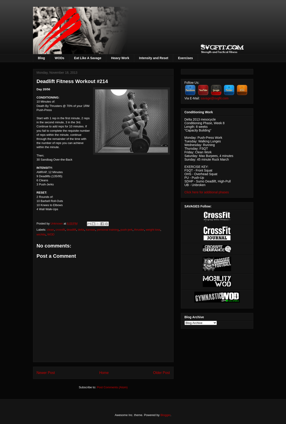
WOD (50, 234)
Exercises (185, 58)
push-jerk (126, 229)
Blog (41, 58)
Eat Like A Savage (87, 58)
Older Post (161, 373)
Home (104, 373)
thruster (139, 229)
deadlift (71, 229)
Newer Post (46, 373)
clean (50, 229)
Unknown (57, 223)
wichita (41, 234)
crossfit (60, 229)
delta (81, 229)
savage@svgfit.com (214, 98)
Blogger (165, 415)
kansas (90, 229)
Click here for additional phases (207, 192)
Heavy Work (120, 58)
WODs (59, 58)
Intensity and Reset (153, 58)
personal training (108, 229)
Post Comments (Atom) (112, 387)
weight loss (153, 229)
